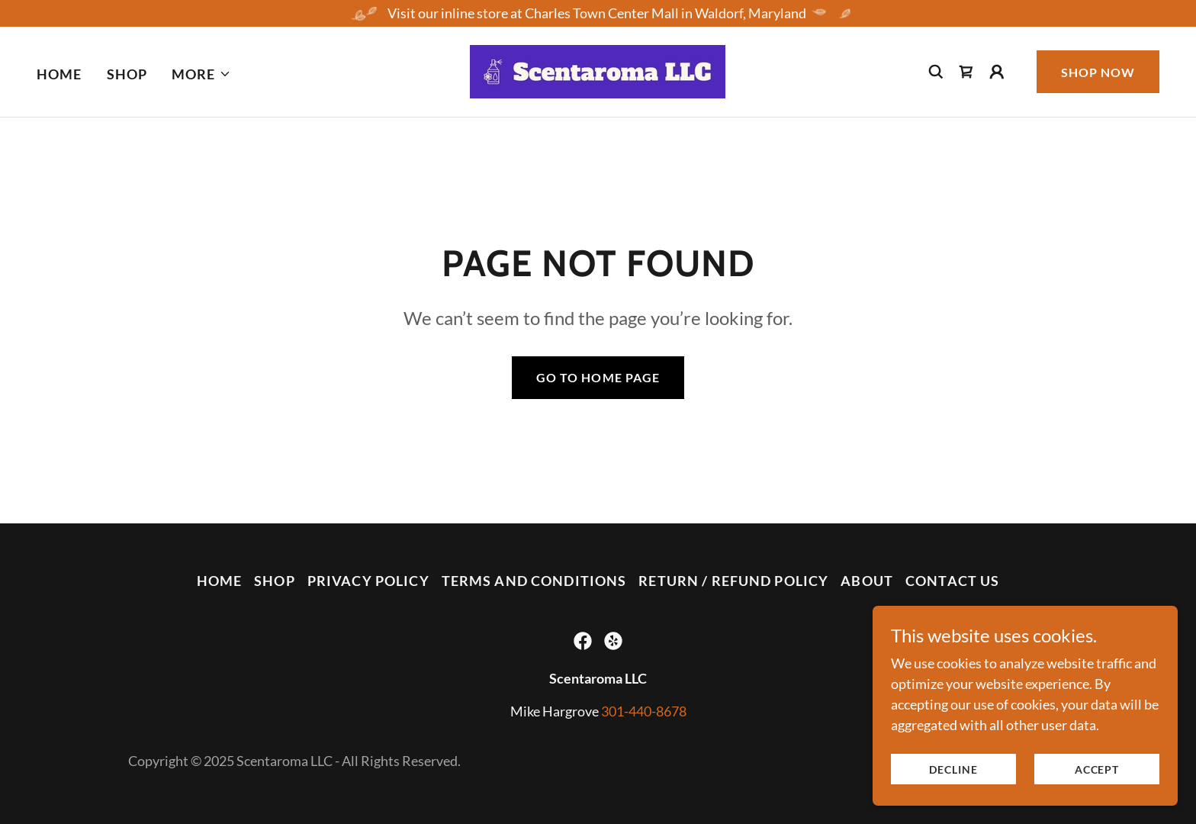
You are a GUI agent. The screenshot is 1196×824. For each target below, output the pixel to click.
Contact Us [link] (952, 580)
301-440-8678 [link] (643, 711)
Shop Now (1098, 72)
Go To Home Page (597, 377)
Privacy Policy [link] (368, 580)
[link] (597, 70)
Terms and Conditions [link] (534, 580)
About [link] (867, 580)
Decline (953, 769)
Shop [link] (127, 74)
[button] (201, 74)
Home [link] (59, 74)
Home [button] (220, 580)
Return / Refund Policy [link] (733, 580)
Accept (1097, 769)
